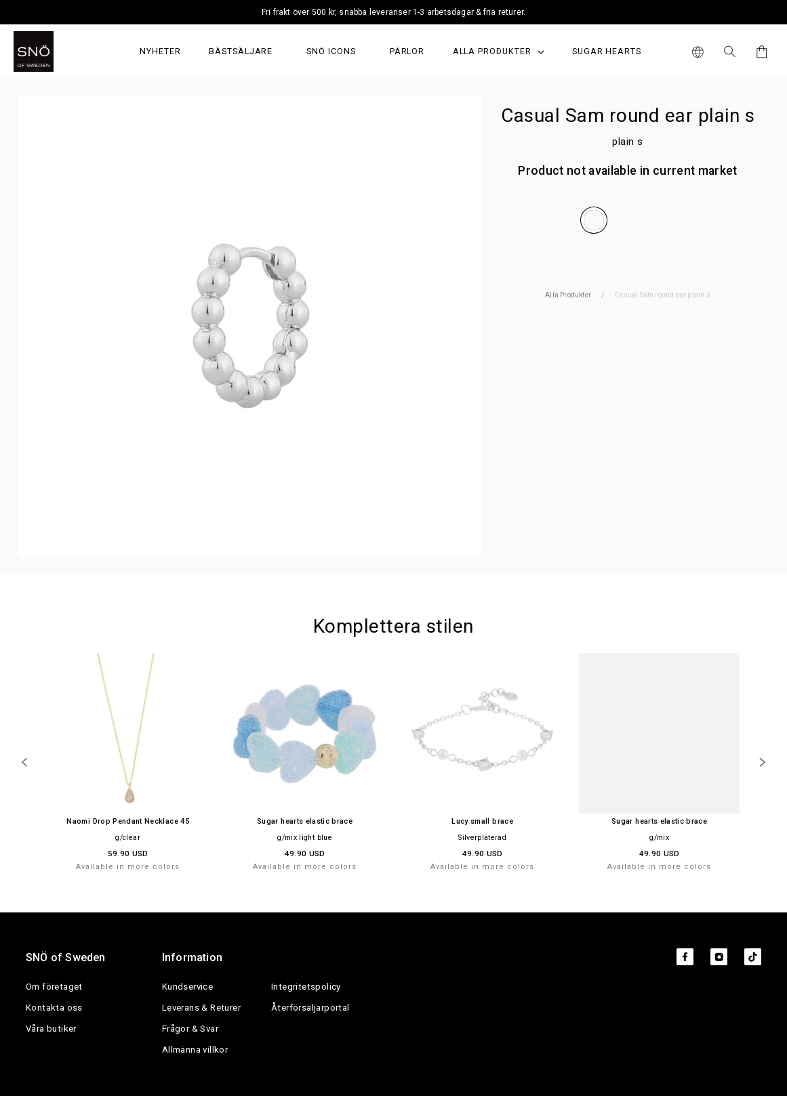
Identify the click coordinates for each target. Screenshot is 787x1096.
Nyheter (160, 51)
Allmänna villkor (195, 1050)
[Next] (763, 762)
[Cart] (759, 51)
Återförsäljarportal (310, 1008)
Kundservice (187, 987)
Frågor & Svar (190, 1029)
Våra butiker (51, 1029)
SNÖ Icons (330, 51)
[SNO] (59, 51)
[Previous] (24, 762)
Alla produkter (498, 51)
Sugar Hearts (606, 51)
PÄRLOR (407, 51)
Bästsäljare (241, 51)
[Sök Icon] (730, 51)
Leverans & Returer (201, 1008)
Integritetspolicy (306, 987)
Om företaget (54, 987)
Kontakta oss (54, 1008)
